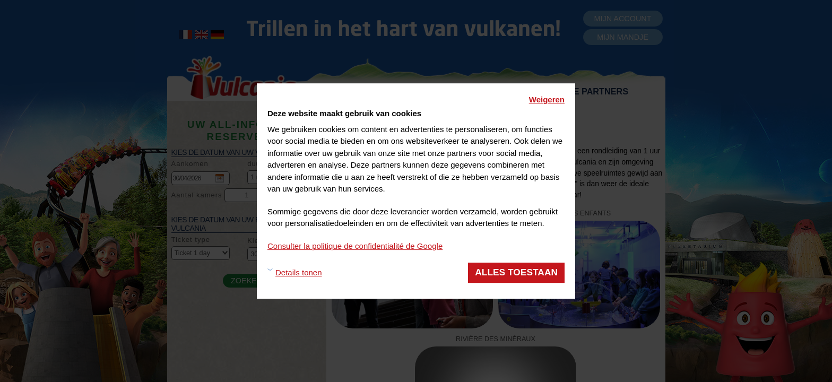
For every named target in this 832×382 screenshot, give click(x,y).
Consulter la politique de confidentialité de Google (355, 245)
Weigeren (547, 99)
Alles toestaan (516, 272)
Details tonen (298, 272)
